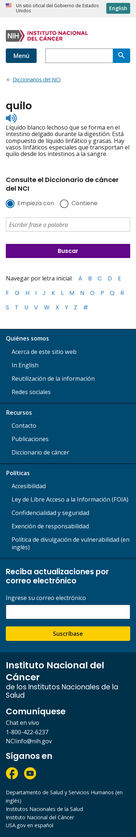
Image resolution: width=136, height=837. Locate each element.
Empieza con (35, 203)
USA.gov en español (29, 825)
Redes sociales (31, 392)
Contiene (84, 203)
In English (25, 365)
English (118, 8)
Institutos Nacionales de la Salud (44, 809)
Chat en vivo (22, 723)
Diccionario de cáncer (40, 452)
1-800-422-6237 (27, 732)
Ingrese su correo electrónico (46, 598)
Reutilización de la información (53, 378)
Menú (21, 56)
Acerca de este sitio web (44, 352)
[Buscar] (121, 55)
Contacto (24, 426)
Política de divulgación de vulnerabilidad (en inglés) (70, 543)
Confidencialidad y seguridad (50, 513)
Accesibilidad (29, 486)
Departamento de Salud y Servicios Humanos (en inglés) (64, 796)
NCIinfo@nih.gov (29, 741)
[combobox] (79, 55)
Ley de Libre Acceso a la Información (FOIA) (70, 499)
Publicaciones (30, 439)
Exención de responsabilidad (50, 526)
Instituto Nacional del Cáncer (40, 817)
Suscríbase (68, 634)
